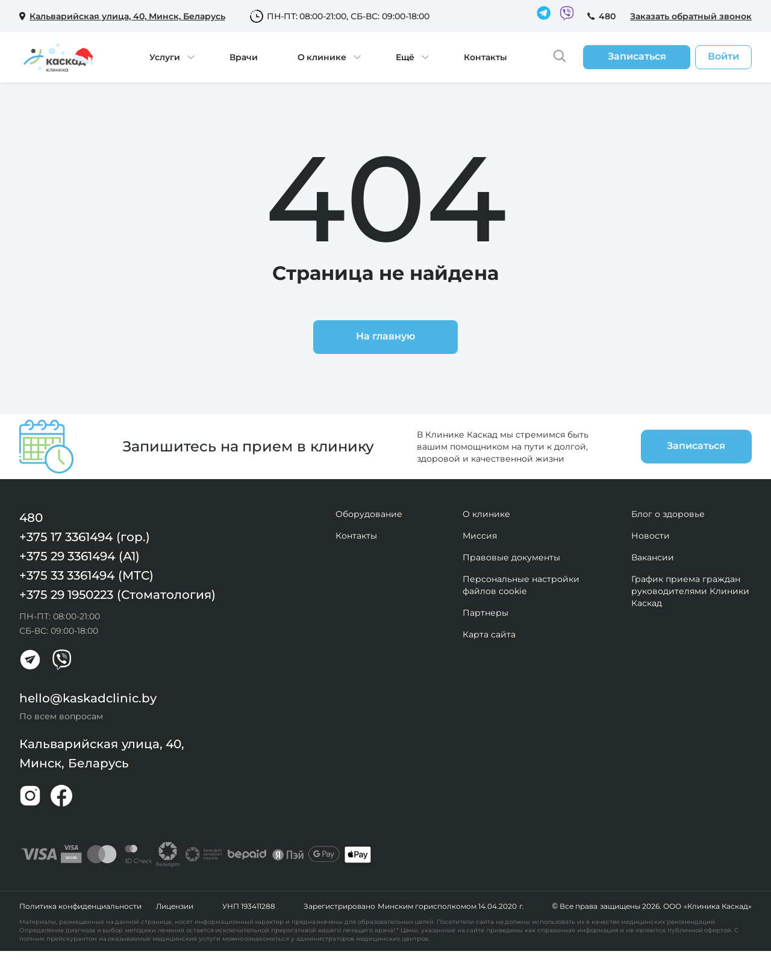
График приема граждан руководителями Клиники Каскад (690, 591)
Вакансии (652, 557)
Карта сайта (489, 634)
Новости (650, 535)
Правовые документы (511, 557)
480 (607, 16)
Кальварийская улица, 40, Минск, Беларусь (101, 753)
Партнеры (485, 613)
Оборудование (369, 514)
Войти (723, 56)
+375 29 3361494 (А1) (79, 556)
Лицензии (174, 906)
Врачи (243, 57)
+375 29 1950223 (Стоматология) (117, 594)
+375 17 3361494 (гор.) (84, 536)
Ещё (405, 57)
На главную (385, 336)
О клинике (322, 57)
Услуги (164, 57)
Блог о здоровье (668, 514)
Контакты (485, 57)
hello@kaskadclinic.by (88, 698)
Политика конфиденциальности (80, 906)
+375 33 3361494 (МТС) (86, 575)
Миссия (480, 535)
